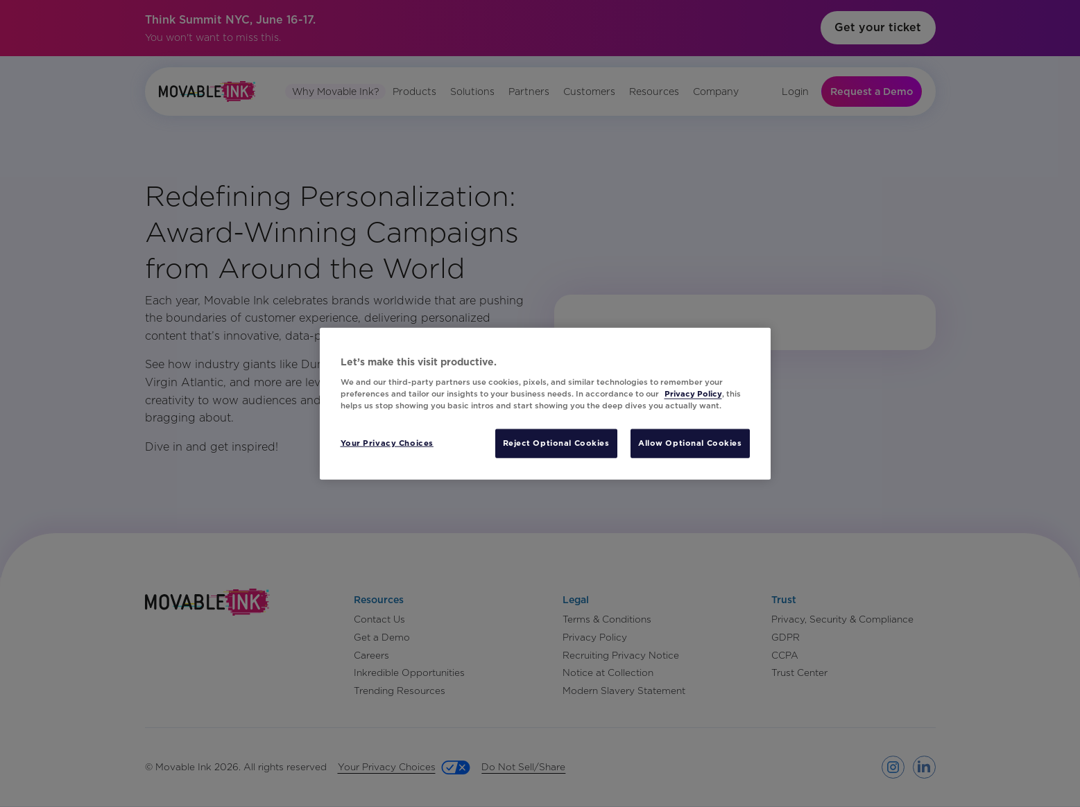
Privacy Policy (693, 393)
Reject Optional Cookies (556, 442)
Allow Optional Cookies (690, 442)
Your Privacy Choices (387, 442)
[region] (545, 404)
